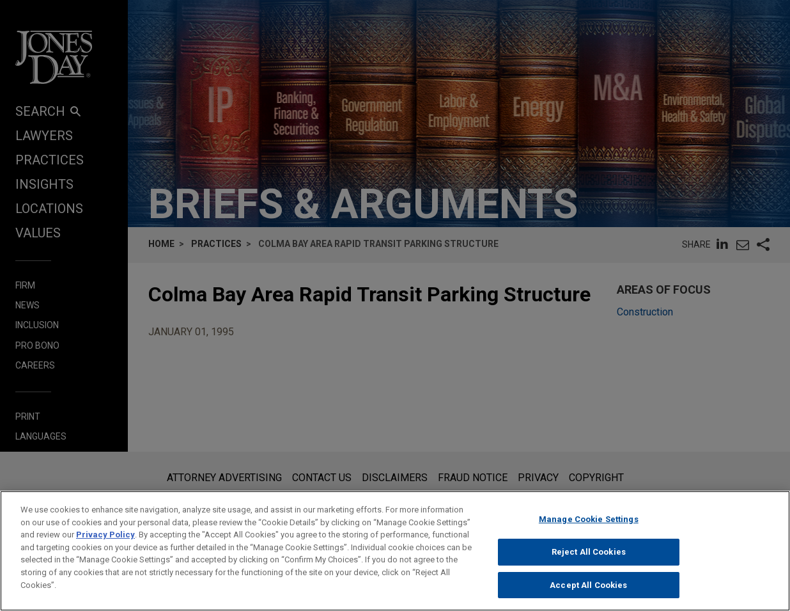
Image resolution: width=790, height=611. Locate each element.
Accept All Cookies (588, 594)
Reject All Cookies (589, 561)
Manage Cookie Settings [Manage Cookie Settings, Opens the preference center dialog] (589, 528)
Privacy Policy (105, 543)
